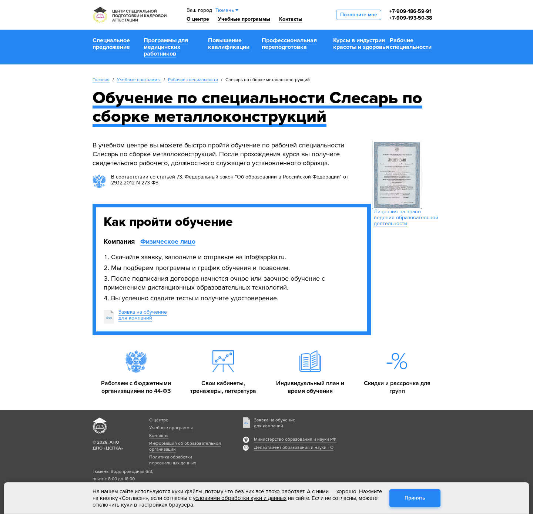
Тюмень (224, 10)
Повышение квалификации (228, 44)
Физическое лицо (167, 241)
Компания (119, 241)
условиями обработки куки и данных (239, 498)
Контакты (290, 19)
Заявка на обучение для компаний (274, 423)
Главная (101, 80)
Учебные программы (244, 19)
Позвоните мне (358, 14)
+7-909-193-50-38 (410, 18)
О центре (198, 19)
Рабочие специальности (411, 44)
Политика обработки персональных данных (172, 460)
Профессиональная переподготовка (289, 44)
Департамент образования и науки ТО (293, 447)
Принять (415, 498)
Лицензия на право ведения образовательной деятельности (406, 217)
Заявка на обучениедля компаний (142, 315)
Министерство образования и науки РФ (295, 439)
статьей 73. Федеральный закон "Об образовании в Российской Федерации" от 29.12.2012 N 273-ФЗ (229, 180)
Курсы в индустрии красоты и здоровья (361, 44)
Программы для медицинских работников (166, 47)
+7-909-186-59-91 (410, 11)
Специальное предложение (111, 44)
